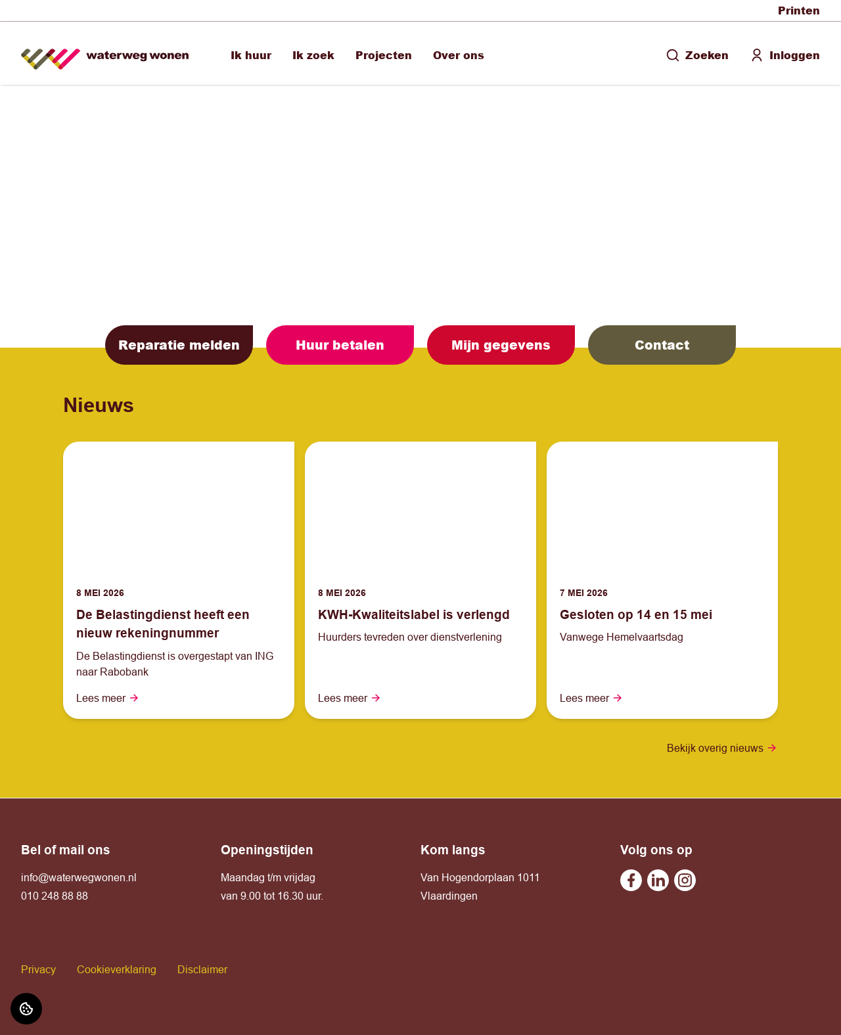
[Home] (105, 53)
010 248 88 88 (54, 896)
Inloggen (785, 54)
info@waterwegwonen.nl (79, 877)
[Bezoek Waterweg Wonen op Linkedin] (658, 880)
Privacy (38, 969)
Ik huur (251, 54)
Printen (799, 10)
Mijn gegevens (501, 345)
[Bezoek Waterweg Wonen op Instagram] (685, 880)
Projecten (383, 54)
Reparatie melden (179, 345)
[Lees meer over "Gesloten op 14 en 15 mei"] (662, 614)
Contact (662, 345)
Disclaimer (202, 969)
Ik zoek (313, 54)
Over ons (458, 54)
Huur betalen (340, 345)
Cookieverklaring (116, 969)
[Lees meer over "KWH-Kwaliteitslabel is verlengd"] (420, 614)
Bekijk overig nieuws (722, 748)
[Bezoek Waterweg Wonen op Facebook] (631, 880)
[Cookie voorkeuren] (26, 1008)
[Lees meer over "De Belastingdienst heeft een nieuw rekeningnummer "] (178, 624)
